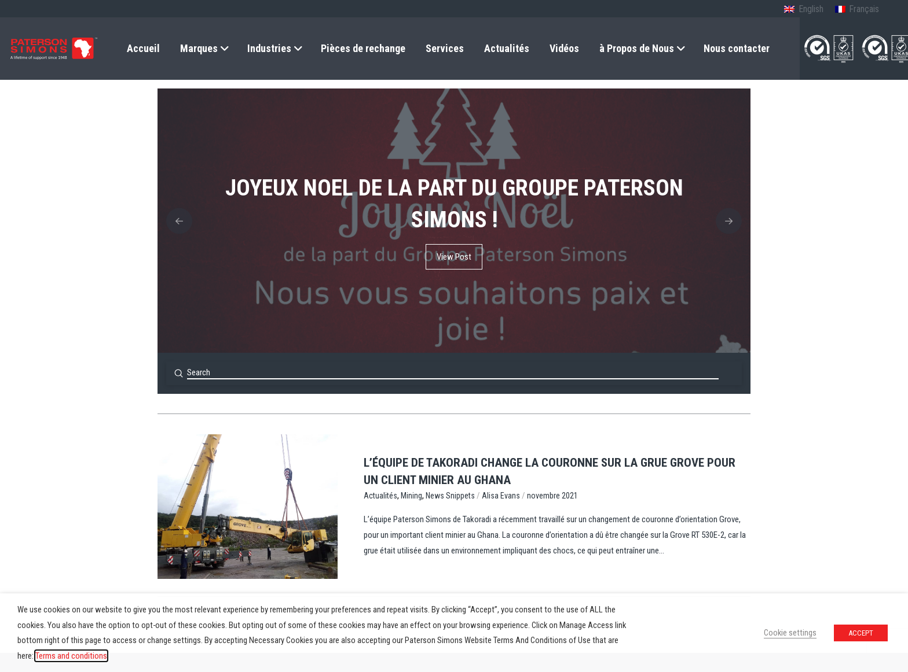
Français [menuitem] (864, 8)
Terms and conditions (71, 656)
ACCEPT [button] (860, 633)
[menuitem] (803, 10)
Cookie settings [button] (790, 632)
